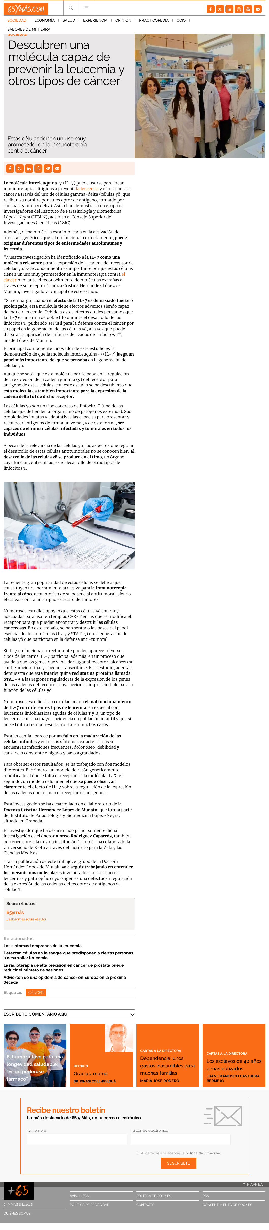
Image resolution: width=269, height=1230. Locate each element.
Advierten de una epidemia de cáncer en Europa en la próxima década (65, 980)
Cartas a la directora (166, 1035)
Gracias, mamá (99, 1072)
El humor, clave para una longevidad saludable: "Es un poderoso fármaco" (33, 1059)
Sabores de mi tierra (215, 22)
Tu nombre (36, 1130)
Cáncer (36, 992)
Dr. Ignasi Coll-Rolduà (97, 1081)
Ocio (181, 22)
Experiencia (95, 22)
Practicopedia (154, 22)
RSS (206, 1196)
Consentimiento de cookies (227, 1205)
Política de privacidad (89, 1205)
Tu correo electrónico (149, 1130)
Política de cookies (153, 1196)
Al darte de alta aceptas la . (179, 1153)
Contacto (145, 1205)
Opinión (123, 22)
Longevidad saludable (33, 1032)
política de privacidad (203, 1153)
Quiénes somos (17, 1213)
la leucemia (87, 188)
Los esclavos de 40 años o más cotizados (234, 1060)
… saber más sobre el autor (26, 919)
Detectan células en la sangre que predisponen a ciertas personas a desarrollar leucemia (68, 955)
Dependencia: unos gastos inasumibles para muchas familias (164, 1057)
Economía (44, 22)
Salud (68, 22)
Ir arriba (253, 1184)
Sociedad (16, 22)
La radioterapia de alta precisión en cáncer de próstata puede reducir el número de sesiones (64, 967)
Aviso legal (80, 1196)
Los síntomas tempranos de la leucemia (43, 945)
